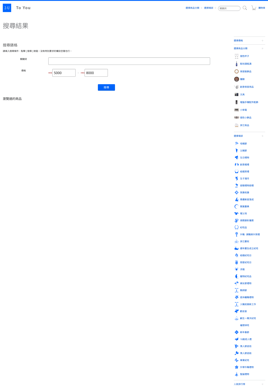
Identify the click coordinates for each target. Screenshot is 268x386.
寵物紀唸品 (58, 300)
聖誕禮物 (144, 315)
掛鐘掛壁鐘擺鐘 (147, 186)
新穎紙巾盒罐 (189, 221)
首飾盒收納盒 (189, 193)
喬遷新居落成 (103, 284)
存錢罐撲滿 (188, 214)
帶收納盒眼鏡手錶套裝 (249, 111)
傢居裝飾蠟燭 (102, 221)
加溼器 (56, 259)
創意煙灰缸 (232, 207)
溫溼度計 (187, 207)
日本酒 (56, 207)
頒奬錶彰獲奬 (233, 284)
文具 (229, 178)
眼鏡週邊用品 (102, 252)
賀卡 (229, 221)
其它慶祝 (100, 292)
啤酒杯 (12, 207)
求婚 (11, 300)
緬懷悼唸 (100, 307)
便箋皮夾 (231, 200)
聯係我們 (144, 347)
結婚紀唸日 (189, 292)
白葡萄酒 (57, 193)
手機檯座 (13, 252)
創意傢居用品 (190, 178)
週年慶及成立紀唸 (149, 292)
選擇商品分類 (192, 7)
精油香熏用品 (189, 200)
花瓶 (98, 193)
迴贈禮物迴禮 (16, 284)
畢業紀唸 (57, 315)
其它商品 (144, 237)
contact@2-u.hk (137, 368)
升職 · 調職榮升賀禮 (62, 292)
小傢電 (56, 237)
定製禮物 (5, 162)
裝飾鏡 (99, 214)
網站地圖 (11, 347)
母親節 (12, 277)
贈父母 (186, 284)
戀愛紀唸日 (232, 292)
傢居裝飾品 (101, 178)
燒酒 (55, 214)
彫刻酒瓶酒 (58, 178)
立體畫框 (100, 207)
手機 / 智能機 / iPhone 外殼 (21, 245)
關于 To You (210, 347)
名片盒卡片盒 (233, 193)
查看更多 (242, 153)
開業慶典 (144, 284)
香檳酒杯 (13, 193)
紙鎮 (229, 214)
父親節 (56, 277)
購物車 (258, 7)
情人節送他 (232, 307)
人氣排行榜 (239, 64)
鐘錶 (142, 178)
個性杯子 (13, 178)
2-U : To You (19, 8)
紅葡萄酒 (57, 186)
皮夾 (229, 186)
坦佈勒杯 (13, 200)
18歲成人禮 (189, 307)
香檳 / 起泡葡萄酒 (61, 200)
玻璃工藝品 (145, 245)
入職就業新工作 (235, 300)
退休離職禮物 (190, 300)
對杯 (11, 221)
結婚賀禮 (187, 277)
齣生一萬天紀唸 (61, 307)
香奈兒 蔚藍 (249, 84)
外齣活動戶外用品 (104, 259)
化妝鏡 (99, 245)
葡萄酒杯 (13, 186)
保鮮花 (99, 200)
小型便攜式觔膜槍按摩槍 (249, 138)
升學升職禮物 (103, 315)
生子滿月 (231, 277)
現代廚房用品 (189, 228)
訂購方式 (144, 339)
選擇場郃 (208, 7)
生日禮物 (100, 277)
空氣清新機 (58, 252)
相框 (98, 186)
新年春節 (144, 307)
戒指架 (186, 186)
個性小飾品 (101, 237)
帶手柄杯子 (14, 214)
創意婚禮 (144, 277)
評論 (74, 339)
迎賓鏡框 (144, 252)
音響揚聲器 (14, 259)
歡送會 (12, 307)
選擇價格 (238, 40)
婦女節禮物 (101, 300)
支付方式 (209, 339)
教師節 (143, 300)
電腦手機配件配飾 (18, 237)
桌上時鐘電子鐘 (147, 193)
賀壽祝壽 (57, 284)
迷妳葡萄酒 (58, 221)
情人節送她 (14, 315)
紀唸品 (12, 292)
